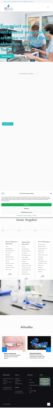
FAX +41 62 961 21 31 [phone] (19, 1)
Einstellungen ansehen (26, 212)
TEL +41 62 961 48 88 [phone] (9, 1)
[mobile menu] (48, 7)
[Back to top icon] (48, 404)
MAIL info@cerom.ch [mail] (29, 1)
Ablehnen (26, 208)
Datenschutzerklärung (27, 215)
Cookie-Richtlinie (20, 215)
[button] (51, 193)
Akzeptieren (27, 204)
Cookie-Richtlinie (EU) (33, 392)
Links (31, 388)
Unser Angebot (6, 56)
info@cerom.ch (20, 393)
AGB (30, 380)
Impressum (34, 215)
